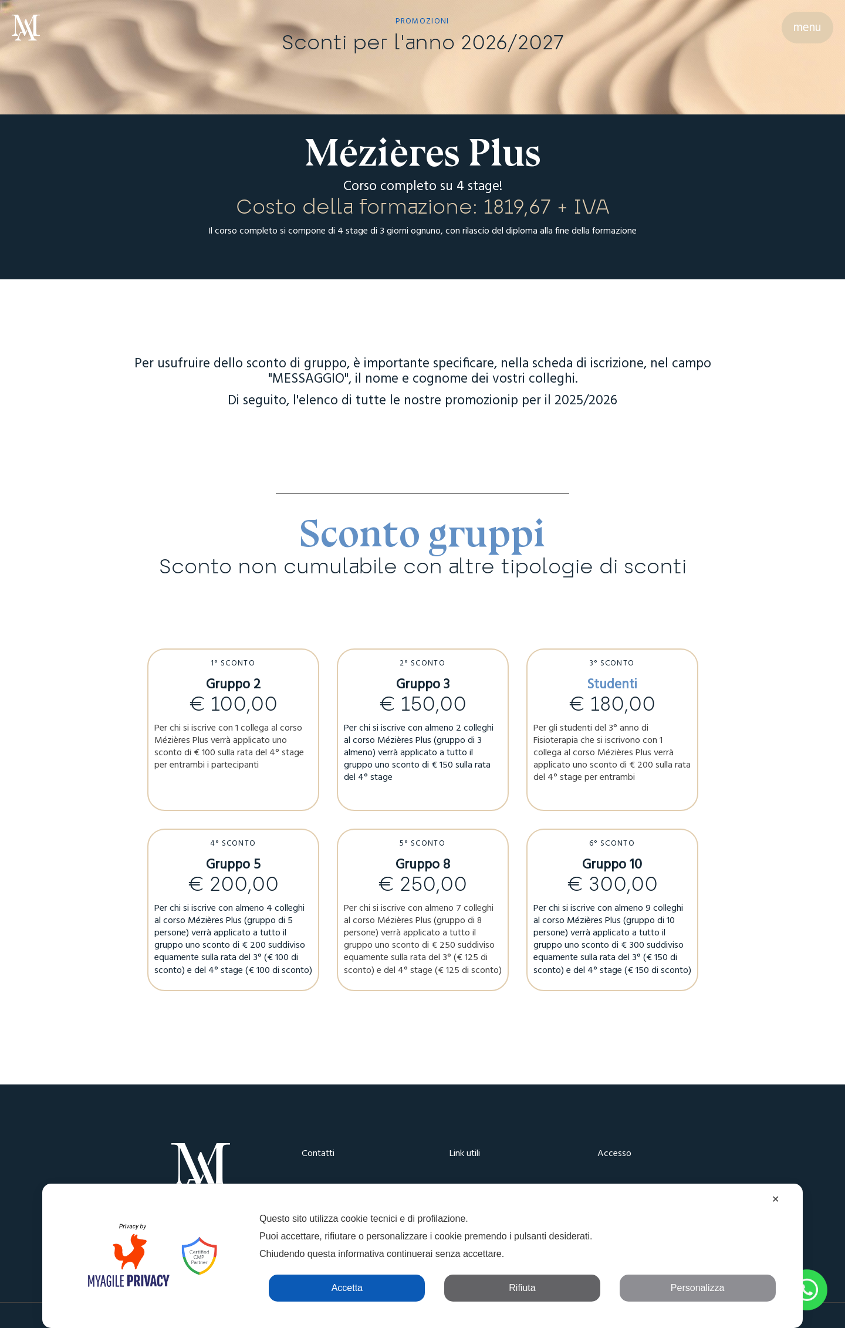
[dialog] (422, 1256)
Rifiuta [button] (522, 1288)
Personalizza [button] (698, 1288)
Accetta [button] (347, 1288)
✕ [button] (775, 1199)
